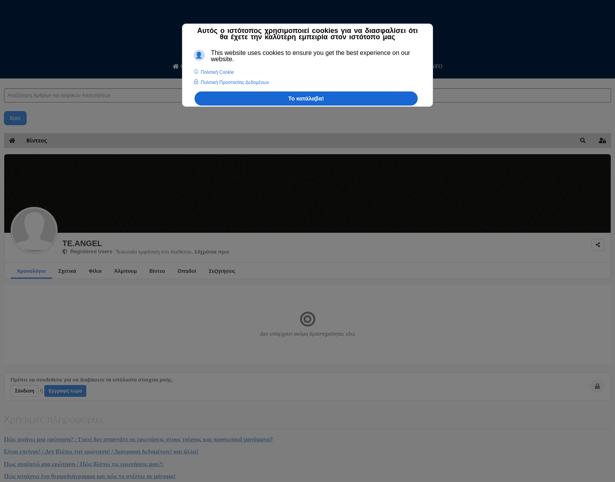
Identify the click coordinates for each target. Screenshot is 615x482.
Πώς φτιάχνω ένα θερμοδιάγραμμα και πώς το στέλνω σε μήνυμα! (90, 476)
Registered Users (87, 251)
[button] (583, 140)
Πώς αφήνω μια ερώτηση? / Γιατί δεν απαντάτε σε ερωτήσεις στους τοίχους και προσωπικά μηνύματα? (138, 439)
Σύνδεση (24, 391)
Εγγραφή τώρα (65, 391)
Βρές (15, 118)
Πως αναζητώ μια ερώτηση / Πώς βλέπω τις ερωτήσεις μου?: (84, 463)
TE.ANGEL (82, 243)
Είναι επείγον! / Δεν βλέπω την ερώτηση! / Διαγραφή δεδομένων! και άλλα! (101, 451)
